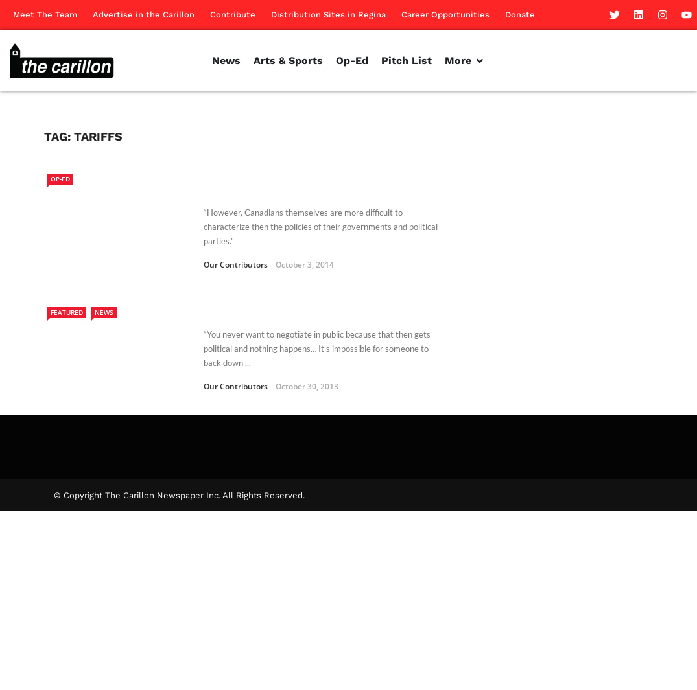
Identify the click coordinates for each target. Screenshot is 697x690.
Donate (520, 14)
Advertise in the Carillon (144, 14)
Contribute (232, 14)
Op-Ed (60, 178)
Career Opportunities (445, 14)
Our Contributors (236, 264)
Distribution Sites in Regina (328, 14)
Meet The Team (45, 14)
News (104, 312)
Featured (67, 312)
